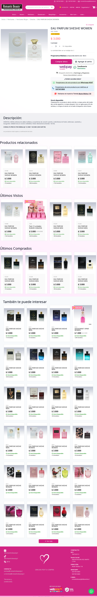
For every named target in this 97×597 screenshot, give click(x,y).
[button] (52, 7)
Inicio (14, 14)
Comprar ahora (61, 61)
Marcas (78, 7)
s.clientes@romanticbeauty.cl (14, 574)
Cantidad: (54, 43)
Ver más (48, 541)
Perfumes (31, 14)
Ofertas (72, 7)
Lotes (82, 14)
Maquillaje (53, 14)
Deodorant (42, 14)
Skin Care (74, 14)
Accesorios (63, 14)
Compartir (90, 25)
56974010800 (60, 1)
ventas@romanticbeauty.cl (13, 571)
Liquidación (63, 7)
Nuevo (22, 14)
